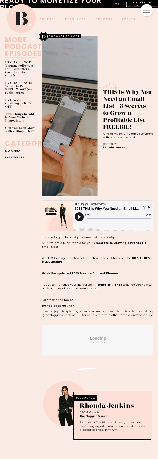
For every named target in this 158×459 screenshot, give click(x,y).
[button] (147, 10)
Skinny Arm (109, 430)
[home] (21, 18)
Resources (75, 19)
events (129, 19)
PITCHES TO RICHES (142, 4)
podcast (104, 19)
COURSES (47, 19)
